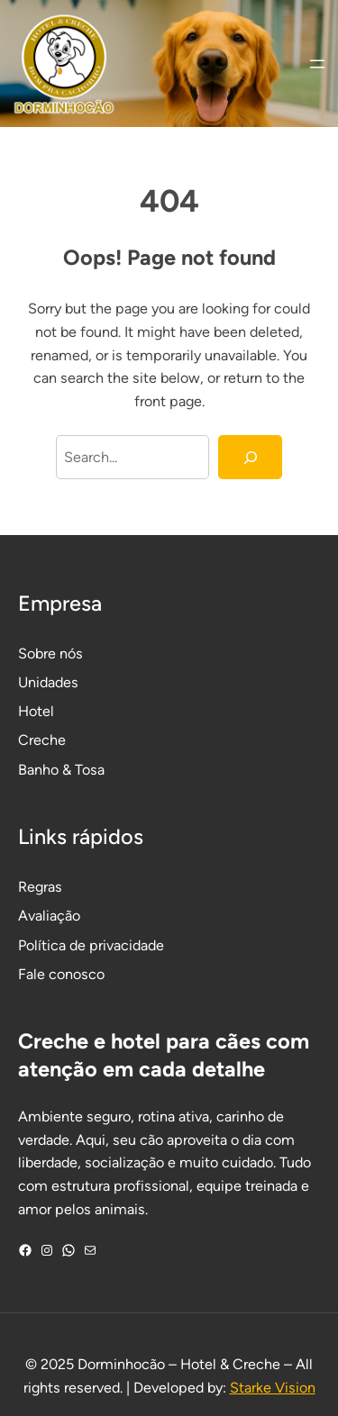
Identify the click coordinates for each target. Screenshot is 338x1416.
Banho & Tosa (61, 769)
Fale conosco (61, 974)
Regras (40, 886)
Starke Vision (272, 1387)
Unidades (48, 682)
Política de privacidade (91, 945)
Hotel (36, 711)
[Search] (250, 457)
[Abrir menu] (317, 64)
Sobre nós (50, 653)
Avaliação (49, 915)
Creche (42, 740)
